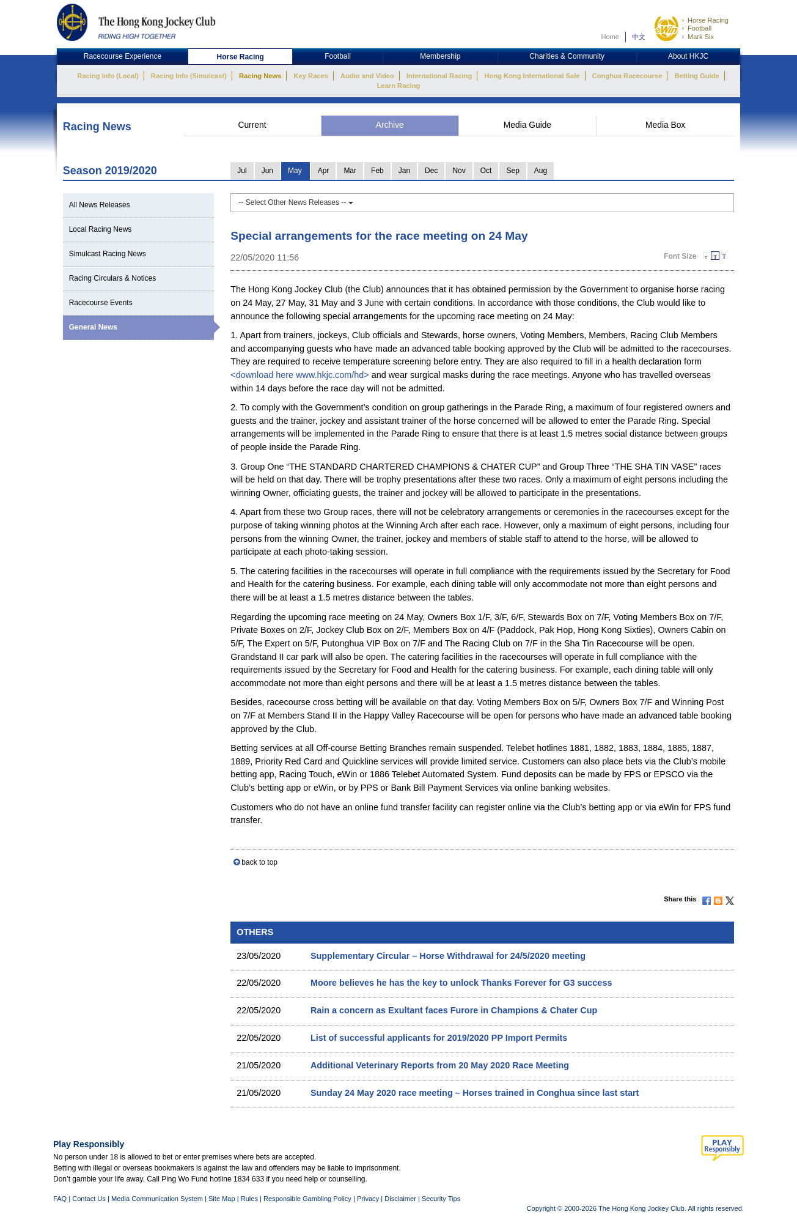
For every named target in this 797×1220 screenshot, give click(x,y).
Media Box (665, 125)
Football (699, 28)
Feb (377, 170)
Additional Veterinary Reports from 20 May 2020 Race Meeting (439, 1065)
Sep (512, 170)
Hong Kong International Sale (531, 75)
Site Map (221, 1198)
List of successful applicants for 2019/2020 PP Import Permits (438, 1038)
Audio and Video (367, 75)
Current (252, 125)
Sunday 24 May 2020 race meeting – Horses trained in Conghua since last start (474, 1093)
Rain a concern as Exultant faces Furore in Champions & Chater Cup (453, 1010)
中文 (638, 36)
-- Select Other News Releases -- (295, 202)
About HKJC (688, 56)
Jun (267, 170)
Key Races (311, 75)
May (295, 170)
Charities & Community (566, 56)
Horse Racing (708, 20)
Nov (458, 170)
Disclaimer (400, 1198)
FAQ (60, 1198)
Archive (390, 125)
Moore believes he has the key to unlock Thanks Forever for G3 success (461, 983)
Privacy (368, 1198)
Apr (323, 170)
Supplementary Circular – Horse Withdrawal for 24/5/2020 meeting (448, 956)
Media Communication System (157, 1198)
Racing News (260, 75)
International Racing (439, 75)
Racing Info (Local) (107, 75)
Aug (540, 170)
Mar (349, 170)
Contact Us (89, 1198)
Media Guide (527, 125)
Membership (440, 56)
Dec (431, 170)
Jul (241, 170)
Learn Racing (399, 85)
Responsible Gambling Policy (307, 1198)
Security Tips (441, 1198)
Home (610, 36)
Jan (404, 170)
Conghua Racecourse (627, 75)
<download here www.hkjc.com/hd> (299, 375)
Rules (250, 1198)
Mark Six (701, 36)
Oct (486, 170)
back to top (259, 862)
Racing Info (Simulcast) (189, 75)
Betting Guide (696, 75)
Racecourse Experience (122, 56)
